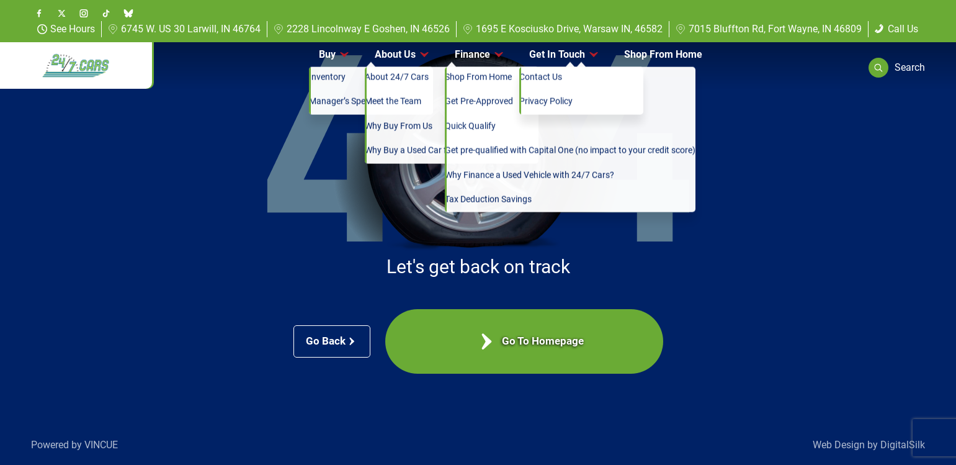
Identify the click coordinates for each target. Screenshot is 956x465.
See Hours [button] (66, 29)
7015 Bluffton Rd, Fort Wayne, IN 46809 (769, 29)
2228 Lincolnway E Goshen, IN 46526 (362, 29)
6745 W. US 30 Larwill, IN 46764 (184, 29)
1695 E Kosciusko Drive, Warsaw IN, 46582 (563, 29)
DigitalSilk (902, 445)
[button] (897, 68)
